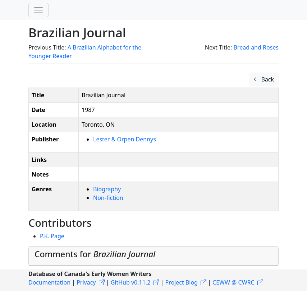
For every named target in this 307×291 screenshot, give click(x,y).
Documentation (49, 282)
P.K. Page (52, 236)
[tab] (153, 256)
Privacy (86, 282)
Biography (107, 189)
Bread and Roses (256, 47)
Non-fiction (108, 198)
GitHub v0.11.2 (131, 282)
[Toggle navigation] (38, 10)
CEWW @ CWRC (233, 282)
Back (264, 79)
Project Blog (181, 282)
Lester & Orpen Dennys (124, 139)
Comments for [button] (95, 254)
